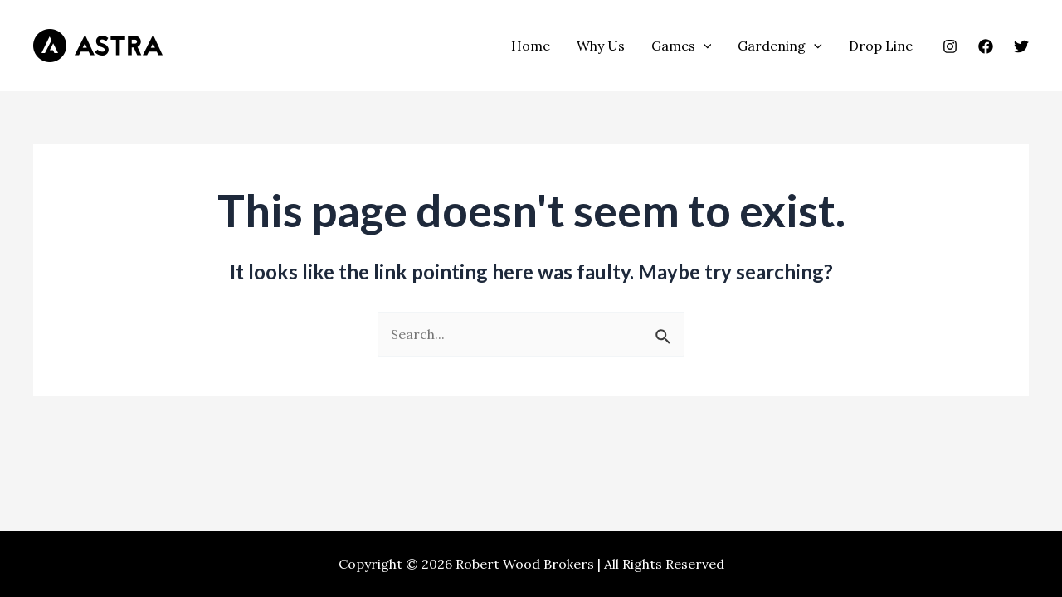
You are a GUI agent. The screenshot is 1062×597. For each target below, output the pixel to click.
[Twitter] (1021, 46)
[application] (703, 45)
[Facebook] (985, 46)
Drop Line (881, 45)
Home (530, 45)
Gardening (780, 45)
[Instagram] (950, 46)
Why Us (601, 45)
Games (681, 45)
